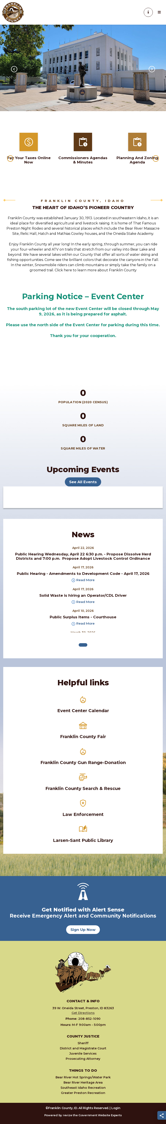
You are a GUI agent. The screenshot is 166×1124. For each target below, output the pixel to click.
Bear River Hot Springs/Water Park (83, 1077)
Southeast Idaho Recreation (83, 1088)
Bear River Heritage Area (83, 1082)
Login (115, 1108)
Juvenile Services (83, 1053)
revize (67, 1115)
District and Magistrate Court (83, 1048)
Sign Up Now (83, 929)
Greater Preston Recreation (83, 1093)
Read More (83, 580)
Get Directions (83, 1013)
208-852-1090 (83, 1019)
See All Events (83, 482)
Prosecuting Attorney (83, 1059)
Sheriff (83, 1043)
